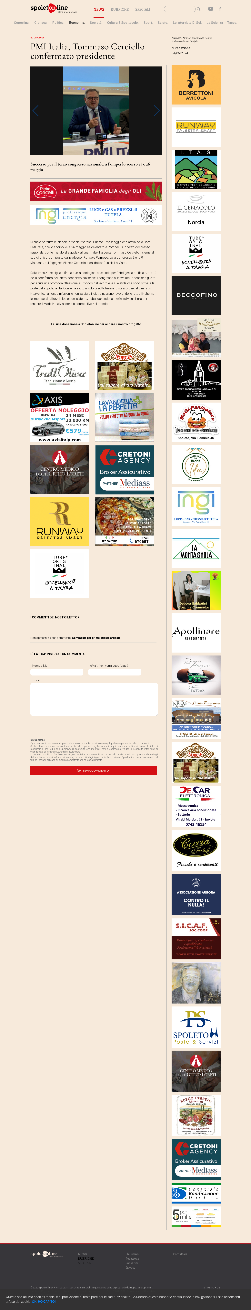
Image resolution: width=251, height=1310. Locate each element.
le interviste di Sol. (187, 23)
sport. (148, 23)
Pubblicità (132, 1263)
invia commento (93, 770)
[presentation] (60, 727)
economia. (77, 23)
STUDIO (212, 1287)
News (99, 9)
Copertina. (21, 23)
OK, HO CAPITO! (44, 1302)
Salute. (163, 23)
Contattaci (180, 1254)
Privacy (130, 1267)
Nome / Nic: (40, 665)
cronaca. (40, 23)
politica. (58, 23)
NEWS (82, 1254)
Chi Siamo (132, 1254)
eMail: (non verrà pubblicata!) (109, 665)
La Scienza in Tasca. (222, 23)
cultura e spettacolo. (123, 23)
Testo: (36, 680)
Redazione (132, 1258)
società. (96, 23)
